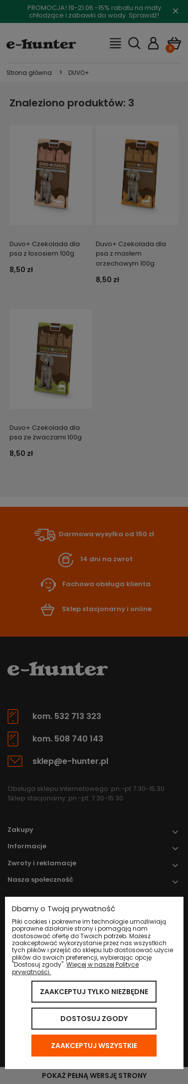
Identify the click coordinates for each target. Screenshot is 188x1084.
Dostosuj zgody (94, 1019)
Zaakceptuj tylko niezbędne (94, 992)
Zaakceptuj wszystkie (94, 1046)
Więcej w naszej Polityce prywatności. (75, 968)
